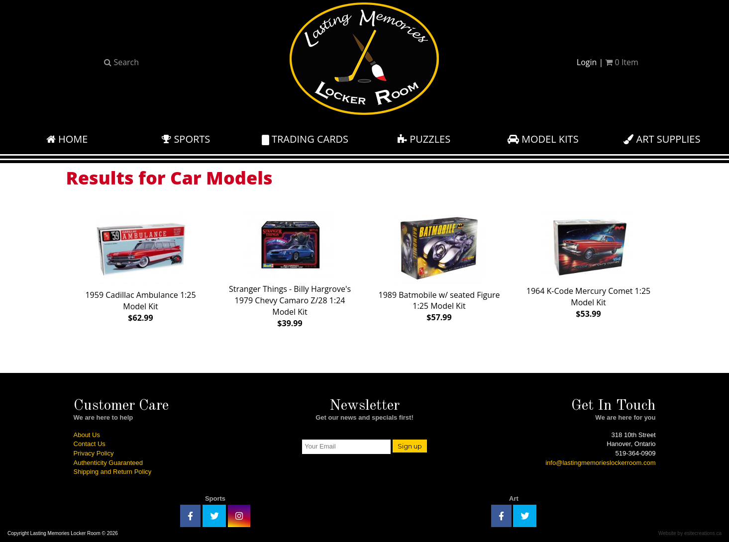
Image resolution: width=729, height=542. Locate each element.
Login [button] (587, 62)
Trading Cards (305, 139)
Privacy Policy (94, 453)
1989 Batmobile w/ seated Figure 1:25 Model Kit (439, 264)
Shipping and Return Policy (113, 471)
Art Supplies (662, 139)
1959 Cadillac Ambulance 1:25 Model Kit (140, 264)
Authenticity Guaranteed (108, 462)
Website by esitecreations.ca (690, 533)
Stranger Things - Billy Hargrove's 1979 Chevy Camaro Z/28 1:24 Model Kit (290, 267)
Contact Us (89, 444)
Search (121, 62)
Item (621, 62)
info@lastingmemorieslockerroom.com (600, 462)
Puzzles (424, 139)
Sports (186, 139)
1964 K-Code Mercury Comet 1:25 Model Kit (588, 262)
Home (67, 139)
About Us (87, 435)
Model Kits (543, 139)
